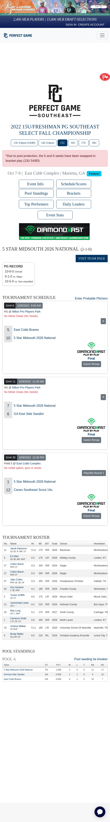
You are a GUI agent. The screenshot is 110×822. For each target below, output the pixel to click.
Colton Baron (17, 564)
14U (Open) (47, 142)
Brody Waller (16, 634)
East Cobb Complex (28, 463)
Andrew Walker (18, 626)
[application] (100, 812)
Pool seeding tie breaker (91, 659)
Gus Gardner (17, 587)
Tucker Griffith (17, 595)
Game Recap (91, 364)
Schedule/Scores (74, 184)
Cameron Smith (18, 618)
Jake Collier (16, 579)
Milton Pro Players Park (26, 311)
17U (83, 142)
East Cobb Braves (26, 329)
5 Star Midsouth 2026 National (34, 338)
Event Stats (55, 215)
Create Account (91, 24)
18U (94, 142)
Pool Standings (36, 193)
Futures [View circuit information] (94, 173)
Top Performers (36, 204)
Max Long (15, 610)
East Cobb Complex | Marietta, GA (55, 173)
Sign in (71, 24)
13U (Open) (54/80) (24, 142)
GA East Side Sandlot (29, 413)
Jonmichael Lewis (19, 603)
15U (62, 142)
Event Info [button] (36, 184)
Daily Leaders (74, 204)
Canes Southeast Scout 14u (33, 489)
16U (73, 142)
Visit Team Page (91, 258)
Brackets (74, 193)
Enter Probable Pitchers (91, 298)
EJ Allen (14, 556)
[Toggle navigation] (102, 35)
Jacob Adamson (18, 548)
